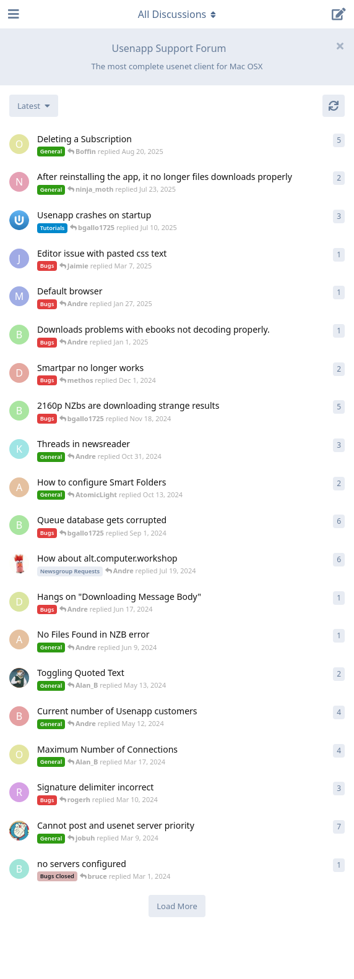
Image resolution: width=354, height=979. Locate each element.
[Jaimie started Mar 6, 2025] (19, 258)
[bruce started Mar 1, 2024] (19, 869)
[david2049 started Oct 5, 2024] (19, 373)
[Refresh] (333, 106)
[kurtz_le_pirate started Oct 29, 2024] (19, 449)
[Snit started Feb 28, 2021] (19, 563)
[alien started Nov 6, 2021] (19, 830)
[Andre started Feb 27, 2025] (19, 220)
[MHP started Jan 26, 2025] (19, 296)
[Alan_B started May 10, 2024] (19, 678)
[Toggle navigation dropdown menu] (177, 14)
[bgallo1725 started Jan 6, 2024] (19, 525)
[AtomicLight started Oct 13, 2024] (19, 487)
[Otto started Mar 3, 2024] (19, 754)
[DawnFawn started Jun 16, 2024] (19, 602)
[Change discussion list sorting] (33, 106)
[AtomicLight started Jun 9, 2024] (19, 639)
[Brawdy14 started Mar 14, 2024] (19, 716)
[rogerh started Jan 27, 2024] (19, 792)
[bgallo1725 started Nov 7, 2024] (19, 411)
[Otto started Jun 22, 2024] (19, 144)
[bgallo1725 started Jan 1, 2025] (19, 334)
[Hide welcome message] (340, 46)
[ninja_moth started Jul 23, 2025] (19, 182)
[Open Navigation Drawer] (12, 14)
